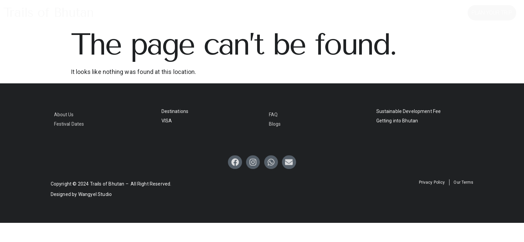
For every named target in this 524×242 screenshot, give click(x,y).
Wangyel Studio (95, 194)
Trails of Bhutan (48, 12)
